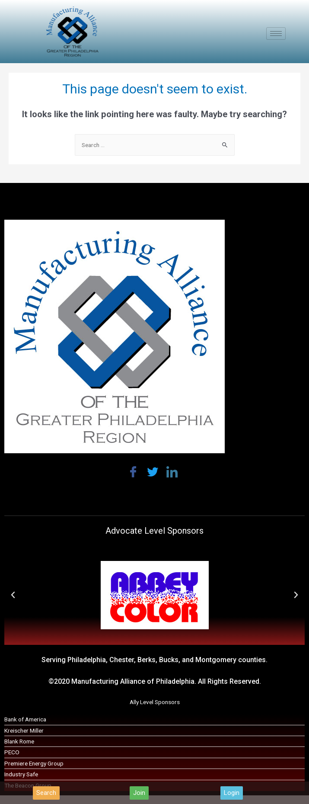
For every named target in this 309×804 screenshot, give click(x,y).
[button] (46, 793)
